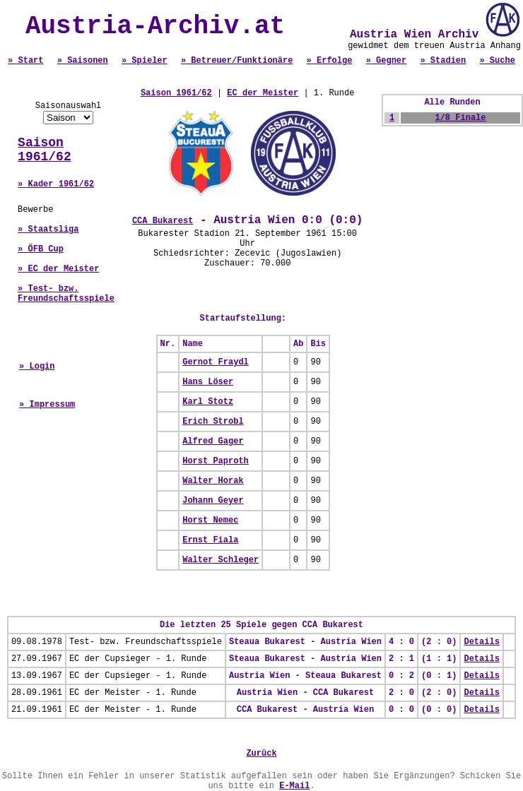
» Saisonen (82, 61)
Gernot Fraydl (215, 362)
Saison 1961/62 (44, 150)
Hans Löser (207, 382)
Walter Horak (212, 481)
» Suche (497, 61)
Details (481, 642)
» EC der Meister (58, 269)
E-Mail (294, 786)
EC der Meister (262, 93)
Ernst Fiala (210, 540)
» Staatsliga (48, 229)
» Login (36, 366)
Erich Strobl (212, 422)
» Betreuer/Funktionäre (237, 61)
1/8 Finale (460, 118)
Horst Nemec (210, 520)
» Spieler (145, 61)
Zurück (261, 754)
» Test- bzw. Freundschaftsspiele (66, 294)
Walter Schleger (220, 560)
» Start (25, 61)
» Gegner (386, 61)
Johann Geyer (212, 501)
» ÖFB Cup (41, 249)
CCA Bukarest (162, 221)
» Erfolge (330, 61)
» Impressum (47, 405)
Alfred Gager (212, 441)
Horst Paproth (215, 461)
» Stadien (443, 61)
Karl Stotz (207, 402)
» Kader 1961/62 (56, 184)
